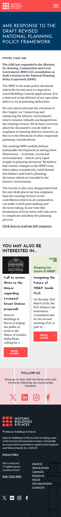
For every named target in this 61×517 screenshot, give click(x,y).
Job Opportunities (42, 483)
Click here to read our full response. (27, 226)
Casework (38, 471)
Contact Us (38, 487)
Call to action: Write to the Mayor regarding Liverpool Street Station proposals (14, 293)
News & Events (40, 467)
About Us (37, 463)
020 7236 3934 (11, 476)
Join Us (36, 479)
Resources (38, 475)
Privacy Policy (10, 454)
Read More (14, 352)
